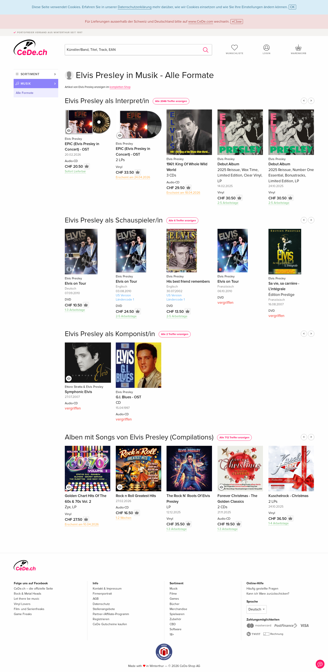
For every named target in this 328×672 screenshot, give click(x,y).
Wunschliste (235, 49)
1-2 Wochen (123, 518)
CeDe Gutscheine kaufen (110, 624)
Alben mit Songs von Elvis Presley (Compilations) (139, 437)
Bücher (174, 604)
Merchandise (178, 609)
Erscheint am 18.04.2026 (183, 193)
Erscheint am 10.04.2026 (82, 524)
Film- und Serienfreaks (29, 609)
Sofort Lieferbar (75, 171)
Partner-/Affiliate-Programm (111, 614)
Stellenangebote (104, 609)
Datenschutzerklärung (135, 7)
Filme (173, 594)
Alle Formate (24, 93)
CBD (173, 624)
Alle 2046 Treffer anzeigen (171, 101)
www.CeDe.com (200, 21)
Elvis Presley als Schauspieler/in (114, 220)
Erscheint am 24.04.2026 (133, 177)
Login (266, 49)
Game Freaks (23, 614)
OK (292, 7)
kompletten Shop (120, 87)
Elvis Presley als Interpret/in (107, 101)
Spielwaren (177, 614)
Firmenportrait (102, 594)
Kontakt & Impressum (107, 588)
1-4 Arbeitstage (278, 523)
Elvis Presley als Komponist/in (110, 334)
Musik (26, 84)
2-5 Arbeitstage (227, 203)
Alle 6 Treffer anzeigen (182, 220)
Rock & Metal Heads (27, 594)
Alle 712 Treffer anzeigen (234, 437)
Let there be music (26, 599)
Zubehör (175, 619)
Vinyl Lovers (22, 604)
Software (175, 629)
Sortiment (30, 74)
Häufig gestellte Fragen (262, 588)
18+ (172, 634)
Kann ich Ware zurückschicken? (267, 594)
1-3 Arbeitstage (75, 310)
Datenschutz (101, 604)
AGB (96, 599)
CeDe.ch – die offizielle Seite (33, 588)
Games (174, 599)
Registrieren (101, 619)
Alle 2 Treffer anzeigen (174, 334)
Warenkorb (299, 49)
